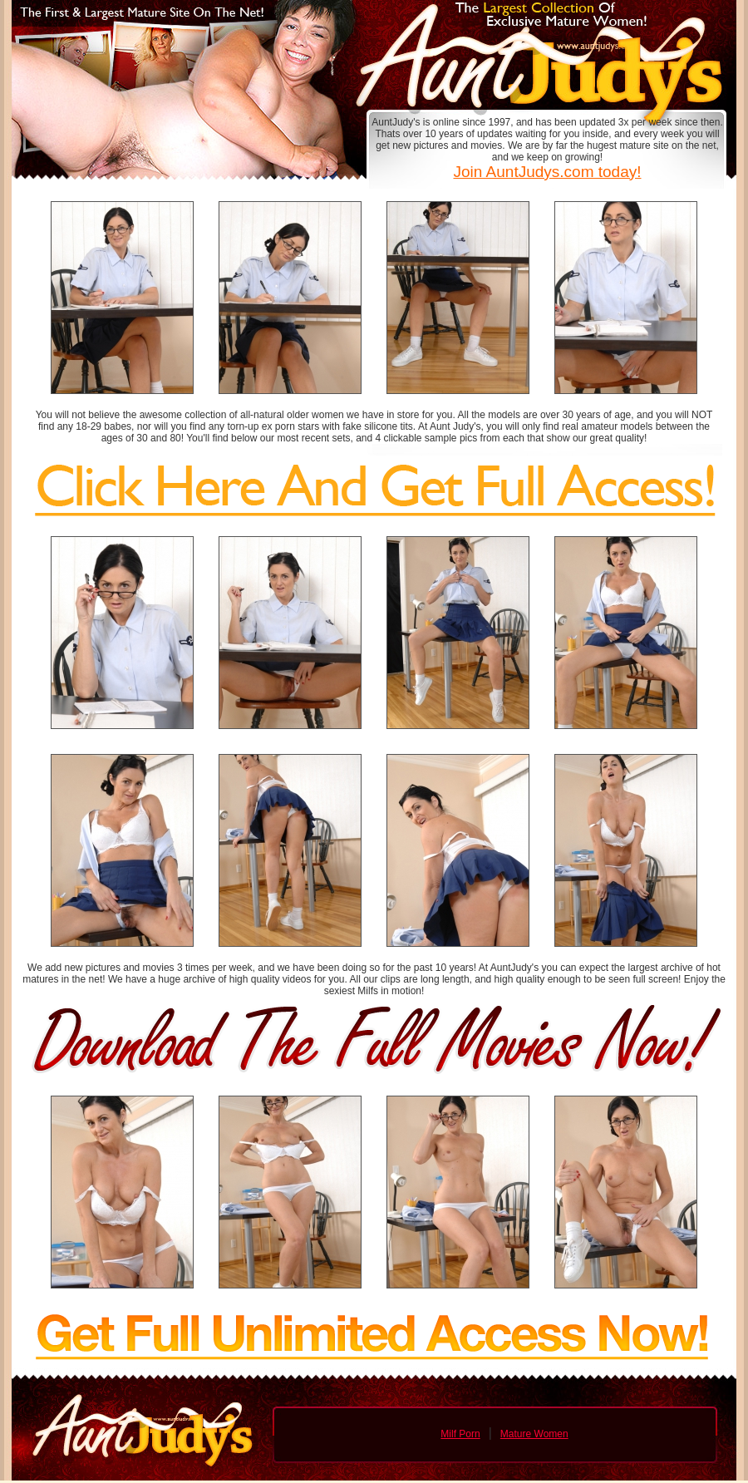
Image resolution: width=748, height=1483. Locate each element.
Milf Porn (460, 1434)
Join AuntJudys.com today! (547, 171)
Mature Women (534, 1434)
